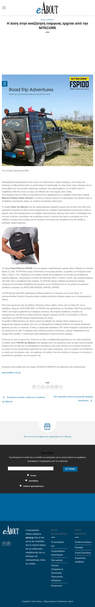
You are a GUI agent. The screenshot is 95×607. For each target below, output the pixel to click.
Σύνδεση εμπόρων (83, 542)
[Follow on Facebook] (4, 544)
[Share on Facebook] (38, 387)
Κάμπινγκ (50, 19)
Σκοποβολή (33, 481)
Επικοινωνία (56, 586)
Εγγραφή (79, 547)
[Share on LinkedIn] (56, 387)
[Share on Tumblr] (61, 387)
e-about (70, 601)
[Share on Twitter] (43, 387)
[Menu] (4, 7)
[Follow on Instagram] (9, 544)
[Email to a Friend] (48, 387)
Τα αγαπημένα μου (57, 544)
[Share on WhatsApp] (34, 387)
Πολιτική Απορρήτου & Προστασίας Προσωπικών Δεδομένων (57, 572)
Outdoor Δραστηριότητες (33, 486)
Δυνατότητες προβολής (80, 560)
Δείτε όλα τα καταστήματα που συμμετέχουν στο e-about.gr (47, 436)
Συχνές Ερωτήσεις (83, 553)
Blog (43, 19)
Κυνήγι (33, 476)
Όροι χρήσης (56, 560)
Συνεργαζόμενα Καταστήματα (58, 553)
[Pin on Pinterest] (52, 387)
